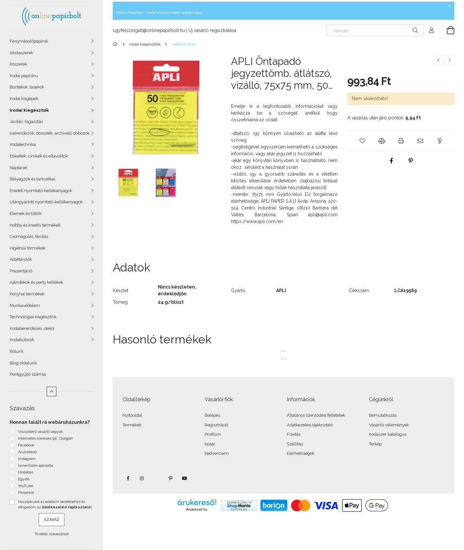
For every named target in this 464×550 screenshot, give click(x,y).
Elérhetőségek (300, 453)
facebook (127, 478)
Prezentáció (21, 271)
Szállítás (295, 444)
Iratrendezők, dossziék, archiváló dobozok (50, 133)
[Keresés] (375, 30)
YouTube (25, 486)
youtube (184, 478)
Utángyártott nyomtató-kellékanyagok (46, 201)
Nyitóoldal (132, 415)
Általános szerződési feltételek (316, 415)
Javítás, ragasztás (26, 121)
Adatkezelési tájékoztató (310, 425)
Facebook (26, 445)
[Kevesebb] (51, 391)
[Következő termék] (449, 60)
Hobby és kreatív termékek (35, 225)
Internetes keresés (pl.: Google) (45, 438)
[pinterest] (410, 161)
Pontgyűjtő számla (28, 374)
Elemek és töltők (26, 213)
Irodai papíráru (24, 75)
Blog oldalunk (23, 363)
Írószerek (18, 64)
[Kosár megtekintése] (447, 30)
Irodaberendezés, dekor (32, 328)
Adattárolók (21, 259)
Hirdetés (25, 472)
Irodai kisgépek (24, 98)
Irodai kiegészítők (29, 110)
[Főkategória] (116, 44)
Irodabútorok (22, 339)
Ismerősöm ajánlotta (35, 465)
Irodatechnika (23, 144)
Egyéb (23, 479)
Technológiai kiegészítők (33, 316)
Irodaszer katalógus (387, 434)
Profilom (213, 434)
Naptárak (18, 167)
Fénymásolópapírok (29, 41)
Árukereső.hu (196, 509)
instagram (142, 478)
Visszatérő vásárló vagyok (40, 431)
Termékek (131, 425)
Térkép (375, 444)
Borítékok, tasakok (27, 87)
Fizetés (293, 434)
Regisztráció (216, 425)
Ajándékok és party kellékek (36, 282)
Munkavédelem (25, 305)
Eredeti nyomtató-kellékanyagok (41, 190)
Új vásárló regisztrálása (212, 30)
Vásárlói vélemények (389, 425)
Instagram (26, 458)
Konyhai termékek (27, 293)
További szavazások (51, 534)
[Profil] (431, 30)
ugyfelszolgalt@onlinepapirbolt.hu (149, 30)
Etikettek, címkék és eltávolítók (39, 156)
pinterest (170, 478)
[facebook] (391, 161)
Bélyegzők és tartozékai (32, 179)
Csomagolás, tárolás (29, 236)
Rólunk (17, 351)
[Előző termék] (438, 60)
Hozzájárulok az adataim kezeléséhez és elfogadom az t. (55, 504)
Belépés (212, 415)
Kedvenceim (217, 453)
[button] (362, 141)
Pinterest (26, 492)
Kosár (210, 444)
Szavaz (51, 519)
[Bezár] (449, 6)
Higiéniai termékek (27, 248)
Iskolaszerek (21, 52)
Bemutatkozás (383, 415)
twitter (156, 478)
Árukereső (27, 452)
